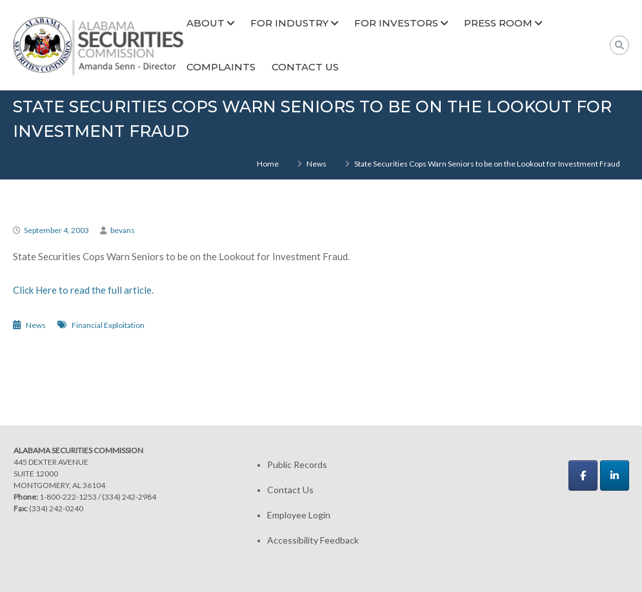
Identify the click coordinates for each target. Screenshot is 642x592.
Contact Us (305, 67)
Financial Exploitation (108, 325)
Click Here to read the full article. (83, 290)
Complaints (221, 67)
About (205, 23)
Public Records (297, 464)
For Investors (396, 23)
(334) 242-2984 (129, 497)
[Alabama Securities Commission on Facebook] (582, 475)
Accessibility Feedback (313, 540)
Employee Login (298, 514)
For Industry (289, 23)
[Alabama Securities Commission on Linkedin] (614, 475)
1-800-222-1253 (68, 497)
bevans (122, 230)
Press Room (498, 23)
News (316, 163)
